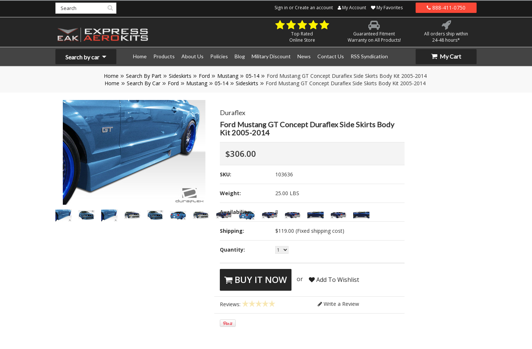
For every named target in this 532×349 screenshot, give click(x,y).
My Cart (446, 56)
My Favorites (387, 7)
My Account (352, 7)
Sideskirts (180, 75)
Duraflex (232, 112)
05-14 (252, 75)
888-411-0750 (446, 7)
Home (111, 75)
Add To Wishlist (334, 280)
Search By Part (143, 75)
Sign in (281, 7)
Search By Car (143, 83)
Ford (204, 75)
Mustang (227, 75)
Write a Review (338, 303)
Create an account (314, 7)
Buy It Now (255, 279)
